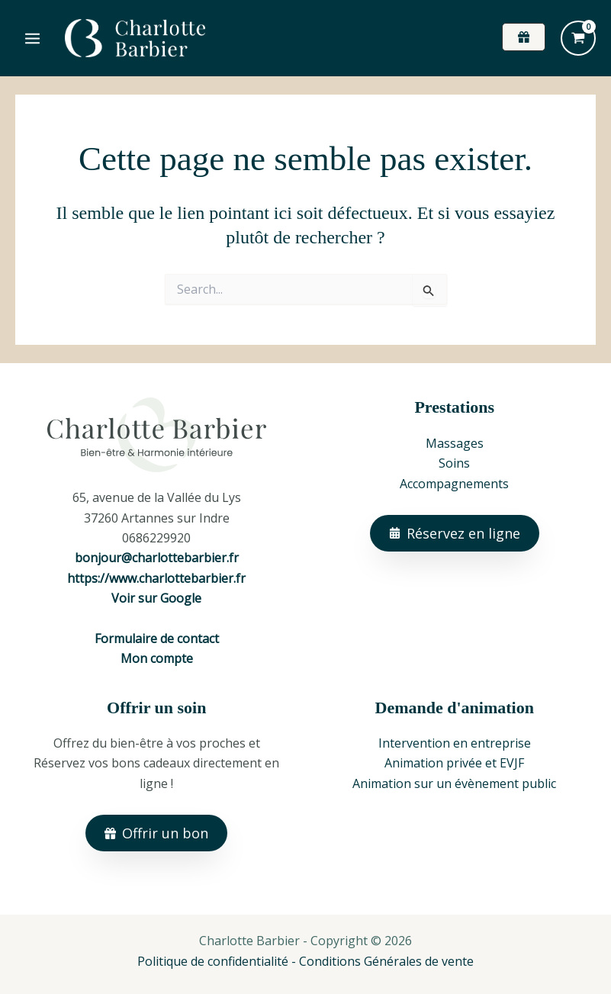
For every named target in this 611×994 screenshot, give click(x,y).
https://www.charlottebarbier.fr (156, 578)
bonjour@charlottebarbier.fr (157, 557)
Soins (454, 463)
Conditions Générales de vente (386, 961)
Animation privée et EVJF (454, 762)
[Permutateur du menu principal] (32, 38)
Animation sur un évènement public (454, 783)
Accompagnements (454, 483)
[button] (523, 37)
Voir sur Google (156, 598)
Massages (455, 443)
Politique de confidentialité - (218, 961)
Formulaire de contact (157, 638)
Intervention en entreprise (454, 743)
